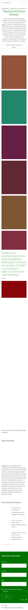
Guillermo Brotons (9, 607)
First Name (4, 561)
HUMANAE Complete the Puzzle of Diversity (14, 46)
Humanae (4, 466)
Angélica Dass (7, 2)
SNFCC (4, 25)
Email (2, 580)
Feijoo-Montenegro (18, 607)
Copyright (5, 605)
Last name (3, 571)
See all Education (6, 544)
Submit (6, 596)
